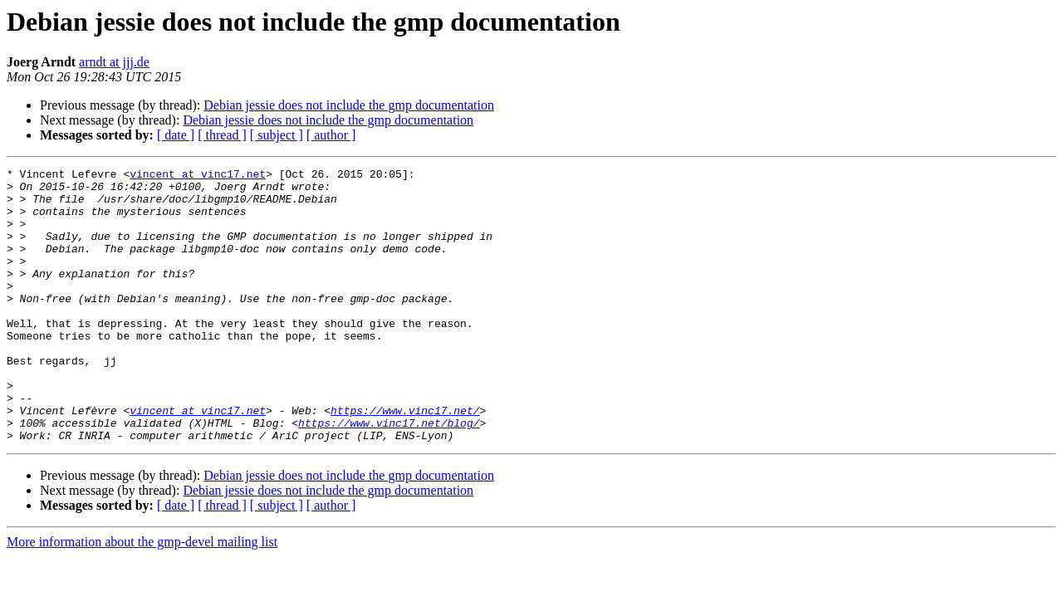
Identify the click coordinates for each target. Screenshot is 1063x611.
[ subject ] (276, 135)
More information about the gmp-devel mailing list (142, 596)
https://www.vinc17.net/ (405, 459)
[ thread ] (222, 135)
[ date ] (175, 135)
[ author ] (331, 135)
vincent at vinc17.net (198, 176)
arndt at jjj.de (114, 62)
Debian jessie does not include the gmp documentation (348, 105)
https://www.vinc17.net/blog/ (388, 474)
